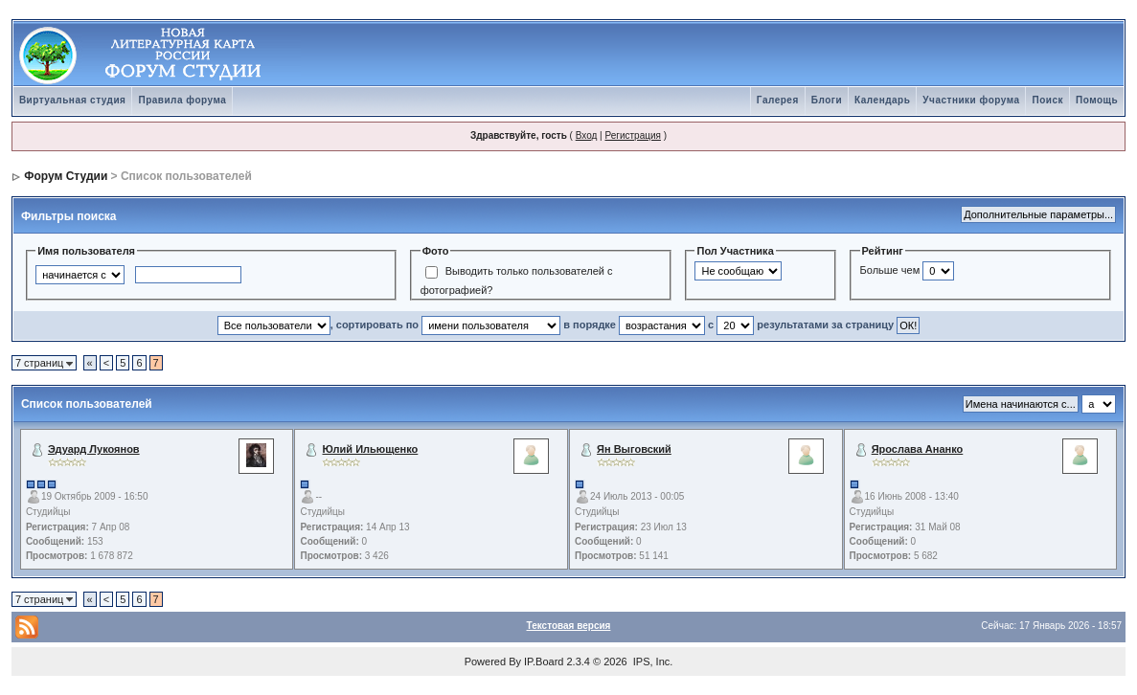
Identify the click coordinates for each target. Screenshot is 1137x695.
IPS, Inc (652, 661)
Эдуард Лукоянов (94, 449)
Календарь (882, 100)
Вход (587, 135)
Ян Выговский (634, 449)
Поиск (1047, 100)
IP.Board (543, 661)
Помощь (1097, 100)
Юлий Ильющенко (371, 449)
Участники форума (970, 100)
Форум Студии (65, 176)
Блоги (826, 100)
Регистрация (632, 135)
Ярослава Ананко (918, 449)
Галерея (778, 100)
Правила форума (182, 100)
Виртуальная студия (72, 100)
